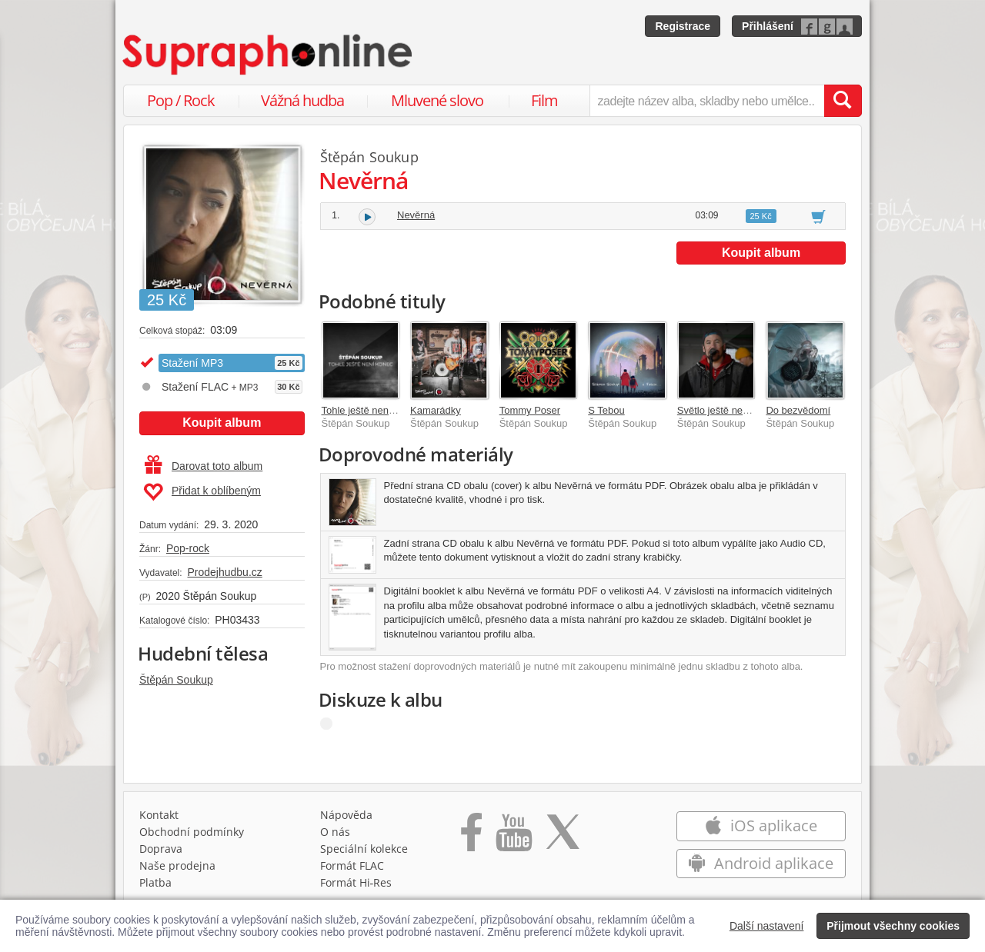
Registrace (682, 26)
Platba (155, 882)
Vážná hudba (302, 100)
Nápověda (346, 814)
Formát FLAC (352, 865)
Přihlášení (767, 26)
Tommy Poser (529, 410)
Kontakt (159, 814)
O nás (335, 831)
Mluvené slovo (437, 100)
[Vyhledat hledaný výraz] (842, 101)
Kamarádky (435, 410)
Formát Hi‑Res (356, 882)
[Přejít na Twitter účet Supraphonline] (562, 837)
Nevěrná (416, 215)
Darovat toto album (203, 466)
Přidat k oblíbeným (202, 492)
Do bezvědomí (798, 410)
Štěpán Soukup (176, 680)
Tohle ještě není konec (371, 410)
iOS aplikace (760, 825)
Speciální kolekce (364, 848)
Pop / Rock (181, 100)
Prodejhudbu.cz (224, 572)
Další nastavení (767, 926)
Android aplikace (760, 863)
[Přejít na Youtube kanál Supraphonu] (513, 837)
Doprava (160, 848)
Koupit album (221, 422)
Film (544, 100)
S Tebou (606, 410)
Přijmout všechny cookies (893, 926)
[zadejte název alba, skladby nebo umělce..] (706, 101)
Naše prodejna (177, 865)
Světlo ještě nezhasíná (727, 410)
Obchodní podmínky (191, 831)
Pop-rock (187, 548)
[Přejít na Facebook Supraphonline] (471, 837)
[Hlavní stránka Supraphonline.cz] (269, 54)
